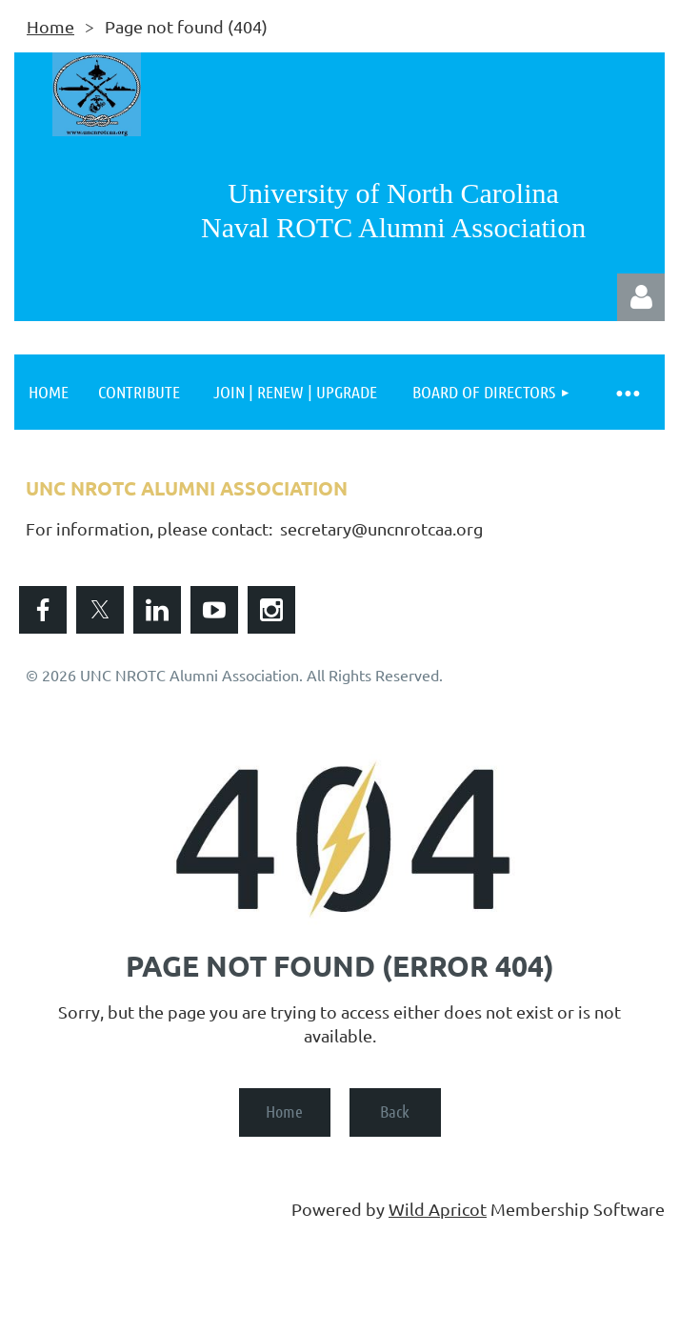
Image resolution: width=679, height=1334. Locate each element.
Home (50, 26)
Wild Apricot (438, 1209)
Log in (641, 297)
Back (394, 1111)
